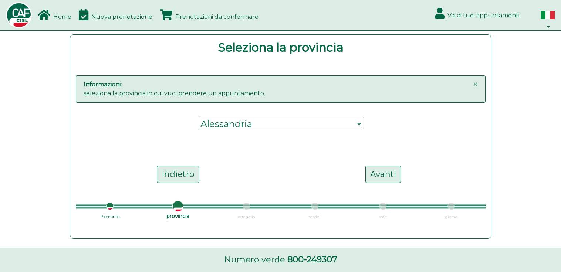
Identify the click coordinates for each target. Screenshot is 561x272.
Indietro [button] (178, 174)
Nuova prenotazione (115, 14)
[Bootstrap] (19, 15)
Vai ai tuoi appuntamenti (477, 13)
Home (54, 14)
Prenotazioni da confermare (209, 14)
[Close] (475, 85)
